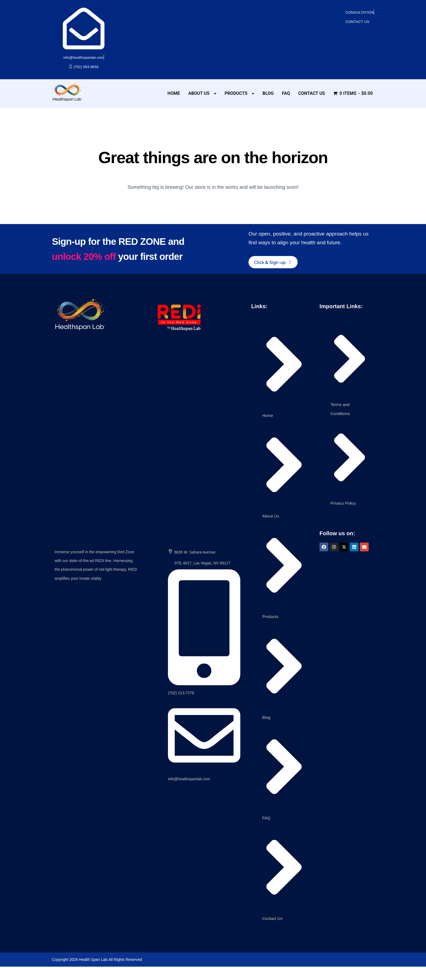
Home (173, 93)
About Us (199, 93)
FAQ (286, 93)
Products (235, 93)
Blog (268, 93)
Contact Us (311, 93)
